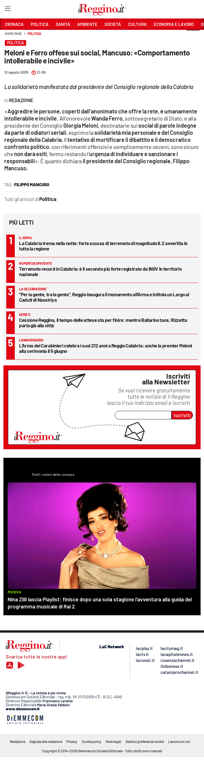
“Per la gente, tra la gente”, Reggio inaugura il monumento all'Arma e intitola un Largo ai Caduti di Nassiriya (104, 297)
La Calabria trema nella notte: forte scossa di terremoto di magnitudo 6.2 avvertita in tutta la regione (103, 245)
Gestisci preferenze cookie (145, 742)
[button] (193, 37)
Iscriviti (182, 415)
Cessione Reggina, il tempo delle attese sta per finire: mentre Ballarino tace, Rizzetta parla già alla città (103, 322)
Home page (13, 34)
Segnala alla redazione (46, 742)
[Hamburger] (7, 10)
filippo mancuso (31, 184)
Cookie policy (91, 742)
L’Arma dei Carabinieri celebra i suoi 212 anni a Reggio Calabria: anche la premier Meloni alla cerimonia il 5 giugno (105, 348)
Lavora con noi (179, 742)
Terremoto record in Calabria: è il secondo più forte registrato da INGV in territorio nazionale (100, 271)
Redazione (17, 742)
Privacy (71, 742)
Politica (34, 34)
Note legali (113, 742)
